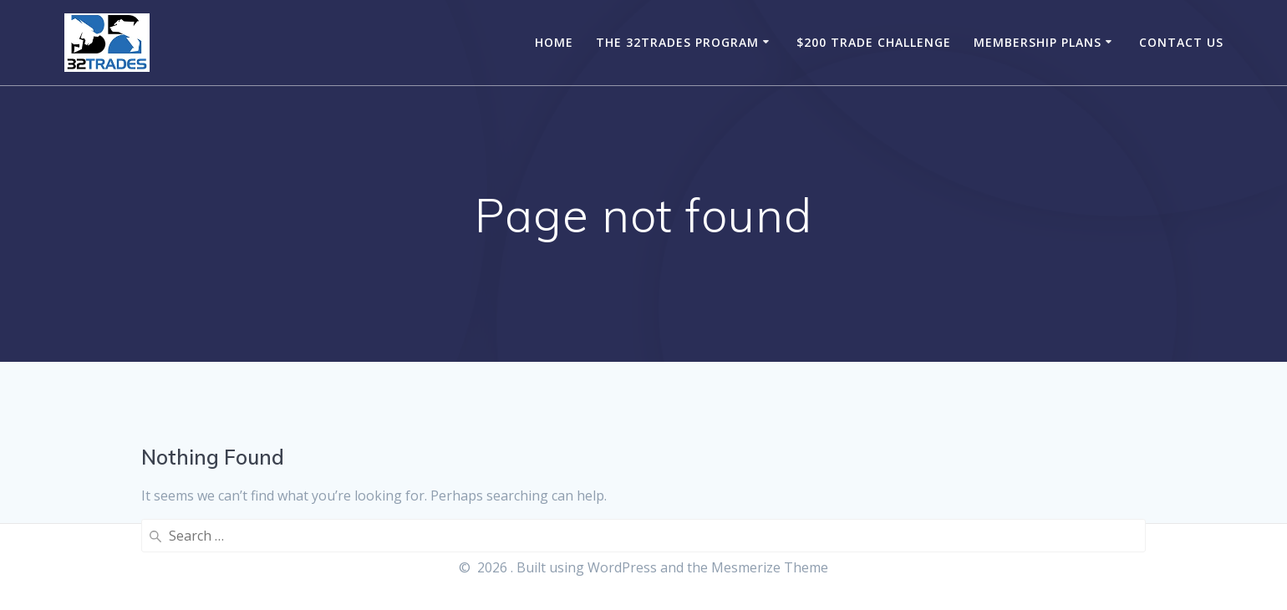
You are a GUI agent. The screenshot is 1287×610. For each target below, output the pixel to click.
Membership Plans (1037, 42)
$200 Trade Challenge (873, 42)
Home (554, 42)
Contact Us (1181, 42)
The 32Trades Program (677, 42)
